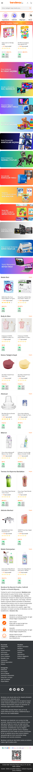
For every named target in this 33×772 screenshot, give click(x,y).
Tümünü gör (29, 23)
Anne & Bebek (5, 673)
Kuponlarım (20, 650)
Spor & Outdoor (5, 679)
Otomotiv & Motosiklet (7, 675)
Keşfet (30, 277)
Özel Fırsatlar (21, 658)
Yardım (3, 769)
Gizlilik (3, 648)
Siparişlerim (21, 654)
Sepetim (19, 652)
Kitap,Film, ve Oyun (6, 677)
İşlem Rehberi (5, 654)
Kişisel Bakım (5, 681)
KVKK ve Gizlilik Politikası (13, 769)
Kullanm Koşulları (27, 769)
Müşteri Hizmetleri (22, 646)
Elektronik (4, 669)
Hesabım (20, 648)
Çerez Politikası (5, 656)
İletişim (3, 664)
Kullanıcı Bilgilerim (23, 656)
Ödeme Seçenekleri (6, 662)
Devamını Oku (14, 610)
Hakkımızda (4, 646)
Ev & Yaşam (4, 671)
